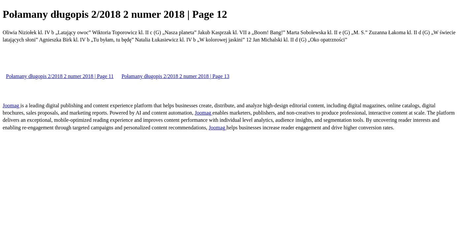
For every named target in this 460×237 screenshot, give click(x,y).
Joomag (11, 105)
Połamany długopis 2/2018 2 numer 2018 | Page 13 (175, 76)
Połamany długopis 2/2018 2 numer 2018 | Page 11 (60, 76)
